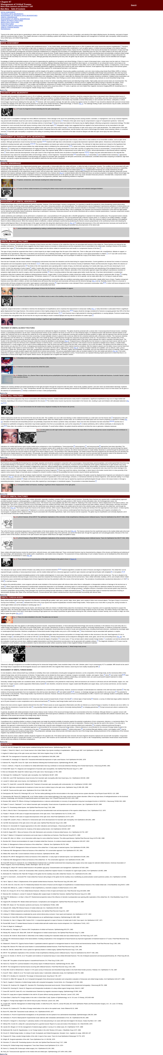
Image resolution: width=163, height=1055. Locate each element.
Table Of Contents (18, 9)
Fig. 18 (119, 637)
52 (4, 425)
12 (44, 141)
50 (110, 421)
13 (45, 141)
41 (105, 282)
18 (71, 145)
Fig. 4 (72, 223)
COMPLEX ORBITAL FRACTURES (12, 25)
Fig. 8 (66, 341)
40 (103, 282)
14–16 (33, 143)
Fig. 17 (18, 613)
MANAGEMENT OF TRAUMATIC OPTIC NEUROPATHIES (19, 15)
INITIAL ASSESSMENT (8, 12)
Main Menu (5, 9)
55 (113, 421)
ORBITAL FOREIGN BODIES (10, 27)
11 (55, 124)
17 (69, 145)
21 (88, 152)
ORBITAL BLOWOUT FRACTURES (12, 20)
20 (86, 152)
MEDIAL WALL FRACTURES (10, 22)
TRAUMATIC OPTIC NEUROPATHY (12, 14)
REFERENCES (5, 29)
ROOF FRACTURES (7, 24)
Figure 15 (73, 559)
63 (60, 569)
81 (122, 674)
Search (133, 5)
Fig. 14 (13, 508)
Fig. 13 (11, 477)
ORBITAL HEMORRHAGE (9, 17)
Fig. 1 (81, 103)
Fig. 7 (93, 309)
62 (58, 569)
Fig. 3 (61, 173)
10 (31, 143)
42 (70, 310)
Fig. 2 (83, 169)
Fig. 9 (76, 348)
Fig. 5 (94, 281)
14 (85, 152)
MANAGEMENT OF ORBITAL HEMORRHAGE (15, 19)
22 (75, 154)
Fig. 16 (29, 555)
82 (124, 674)
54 (111, 421)
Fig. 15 (73, 531)
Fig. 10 (115, 351)
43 (72, 310)
